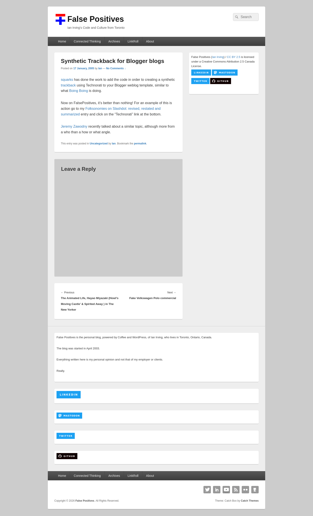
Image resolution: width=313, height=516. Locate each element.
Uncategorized (99, 143)
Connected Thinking (87, 41)
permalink (140, 143)
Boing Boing (78, 91)
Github (255, 489)
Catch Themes (250, 500)
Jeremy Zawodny (74, 126)
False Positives (95, 19)
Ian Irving (217, 57)
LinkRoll (133, 41)
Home (62, 41)
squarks (67, 79)
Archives (114, 41)
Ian (100, 68)
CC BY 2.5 (233, 57)
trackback (68, 85)
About (150, 41)
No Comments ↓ (116, 68)
